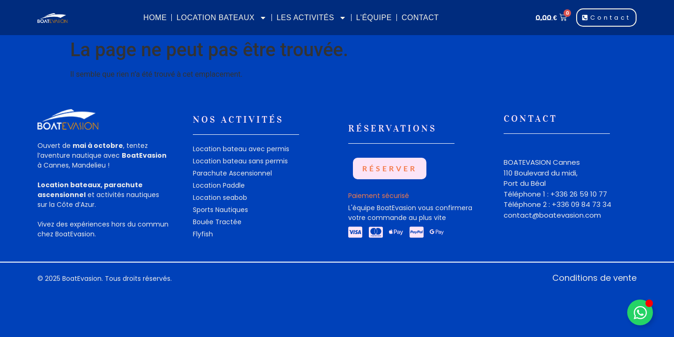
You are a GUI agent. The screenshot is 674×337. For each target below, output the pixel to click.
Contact (420, 18)
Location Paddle (219, 185)
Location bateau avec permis (241, 149)
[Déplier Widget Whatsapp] (640, 312)
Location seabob (220, 197)
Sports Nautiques (220, 209)
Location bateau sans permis (240, 161)
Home (155, 18)
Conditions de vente (594, 278)
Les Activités (311, 17)
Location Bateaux (221, 17)
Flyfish (203, 234)
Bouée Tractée (217, 222)
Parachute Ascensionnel (232, 173)
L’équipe (374, 18)
